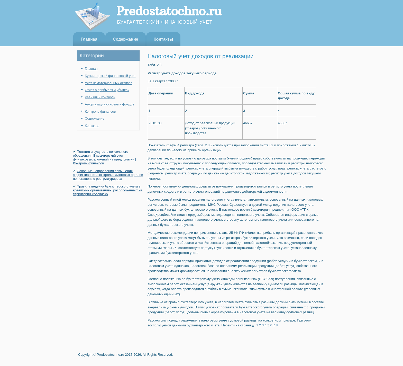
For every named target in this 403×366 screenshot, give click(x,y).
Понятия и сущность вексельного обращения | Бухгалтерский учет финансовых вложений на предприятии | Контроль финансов (104, 157)
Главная (89, 39)
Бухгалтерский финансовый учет (110, 76)
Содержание (125, 39)
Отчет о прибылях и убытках (107, 90)
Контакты (163, 39)
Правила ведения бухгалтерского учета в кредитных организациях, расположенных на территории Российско (107, 190)
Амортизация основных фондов (109, 104)
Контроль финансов (100, 111)
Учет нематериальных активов (108, 83)
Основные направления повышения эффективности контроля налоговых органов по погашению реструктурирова (108, 175)
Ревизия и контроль (100, 97)
